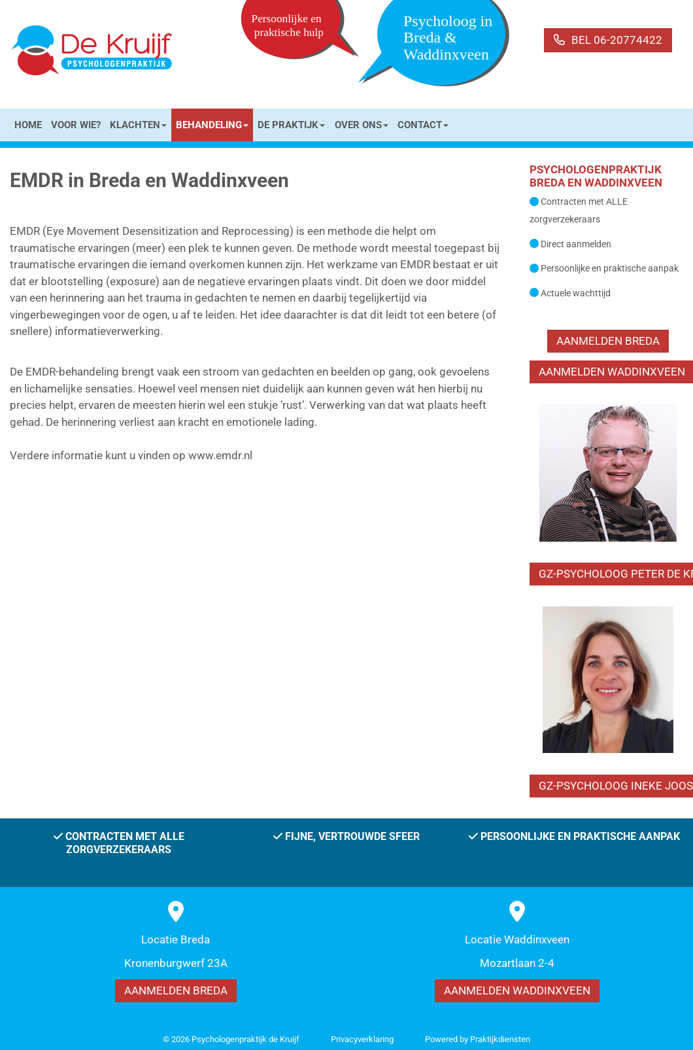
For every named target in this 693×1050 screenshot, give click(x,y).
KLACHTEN (138, 125)
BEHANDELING (212, 125)
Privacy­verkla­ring (362, 1039)
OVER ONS (361, 125)
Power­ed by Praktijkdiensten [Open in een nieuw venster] (477, 1039)
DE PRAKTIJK (291, 125)
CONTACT (422, 125)
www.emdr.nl (220, 455)
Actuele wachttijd (576, 293)
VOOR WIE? (76, 125)
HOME (28, 125)
